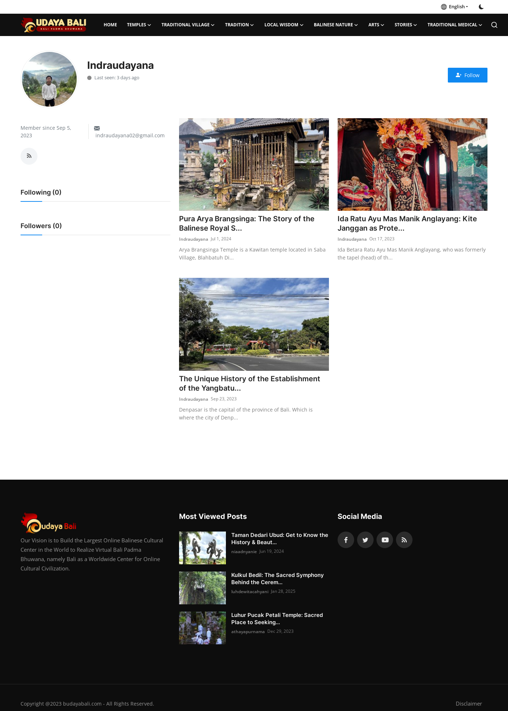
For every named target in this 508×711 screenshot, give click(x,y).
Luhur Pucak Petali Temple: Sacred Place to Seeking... (277, 619)
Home (110, 25)
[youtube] (384, 540)
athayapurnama (248, 632)
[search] (494, 24)
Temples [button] (139, 24)
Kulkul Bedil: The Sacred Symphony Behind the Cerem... (277, 579)
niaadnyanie (244, 552)
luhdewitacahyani (249, 592)
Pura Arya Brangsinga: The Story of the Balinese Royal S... (247, 224)
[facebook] (346, 540)
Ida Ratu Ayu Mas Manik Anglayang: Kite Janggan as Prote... (407, 224)
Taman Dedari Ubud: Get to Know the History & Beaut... (279, 539)
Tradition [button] (239, 24)
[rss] (404, 540)
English (453, 6)
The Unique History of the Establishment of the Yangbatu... (249, 384)
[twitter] (365, 540)
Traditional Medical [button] (455, 24)
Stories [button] (406, 24)
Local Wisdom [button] (284, 24)
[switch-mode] (481, 6)
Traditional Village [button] (188, 24)
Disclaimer (469, 704)
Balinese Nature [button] (336, 24)
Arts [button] (377, 24)
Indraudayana (193, 239)
